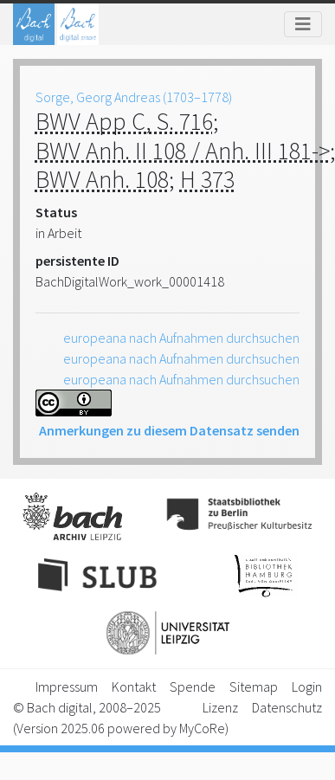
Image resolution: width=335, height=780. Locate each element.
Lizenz (220, 707)
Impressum (66, 686)
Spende (193, 686)
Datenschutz (287, 707)
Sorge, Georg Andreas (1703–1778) (133, 97)
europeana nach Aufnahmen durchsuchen (181, 337)
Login (307, 686)
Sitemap (253, 686)
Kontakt (134, 686)
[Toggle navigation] (303, 24)
